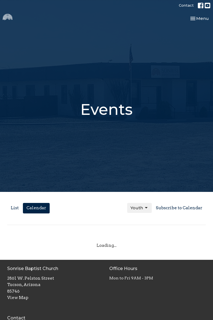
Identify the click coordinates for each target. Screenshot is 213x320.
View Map (17, 297)
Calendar (36, 207)
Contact (186, 5)
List (15, 207)
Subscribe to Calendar (179, 207)
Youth (139, 208)
